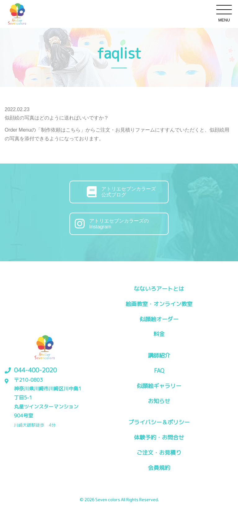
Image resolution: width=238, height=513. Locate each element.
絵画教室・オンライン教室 (159, 304)
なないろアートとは (159, 289)
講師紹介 (159, 355)
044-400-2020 (35, 370)
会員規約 (159, 468)
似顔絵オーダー (158, 319)
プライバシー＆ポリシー (159, 422)
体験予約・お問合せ (159, 437)
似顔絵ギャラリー (159, 386)
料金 (159, 334)
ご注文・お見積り (159, 453)
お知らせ (159, 401)
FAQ (159, 371)
